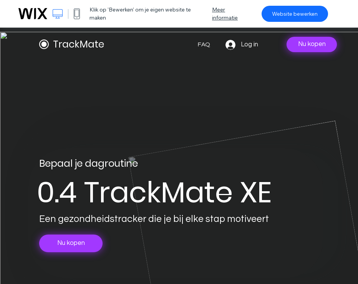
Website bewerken (295, 13)
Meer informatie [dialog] (225, 13)
